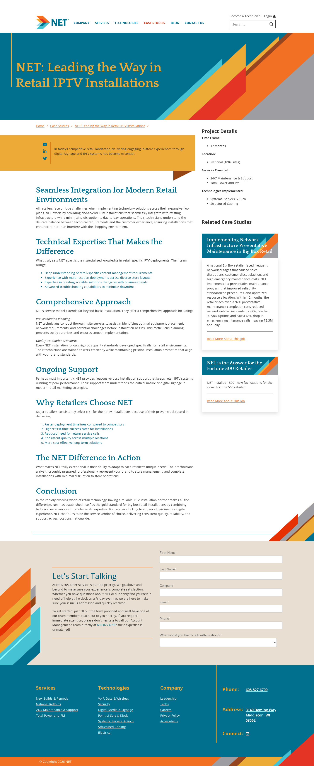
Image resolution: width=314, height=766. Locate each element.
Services (102, 23)
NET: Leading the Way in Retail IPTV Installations (110, 126)
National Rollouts (48, 704)
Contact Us (194, 23)
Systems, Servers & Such (116, 721)
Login (270, 16)
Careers (166, 710)
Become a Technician (245, 16)
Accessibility (169, 721)
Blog (175, 23)
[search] (253, 24)
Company (81, 23)
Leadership (168, 698)
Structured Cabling (112, 727)
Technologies (126, 23)
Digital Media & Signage (115, 710)
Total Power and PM (50, 715)
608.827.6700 (106, 625)
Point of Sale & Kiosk (113, 715)
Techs (164, 704)
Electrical (104, 732)
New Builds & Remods (52, 698)
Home (40, 126)
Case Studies (154, 23)
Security (104, 704)
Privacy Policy (170, 715)
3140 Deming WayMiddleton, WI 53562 (261, 715)
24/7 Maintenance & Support (57, 710)
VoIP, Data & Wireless (113, 698)
